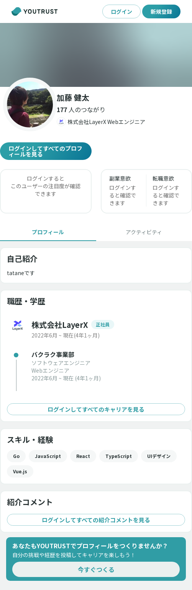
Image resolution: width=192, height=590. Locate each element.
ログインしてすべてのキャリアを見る (96, 409)
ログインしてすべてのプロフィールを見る (46, 151)
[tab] (48, 232)
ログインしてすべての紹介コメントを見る (96, 519)
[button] (96, 55)
